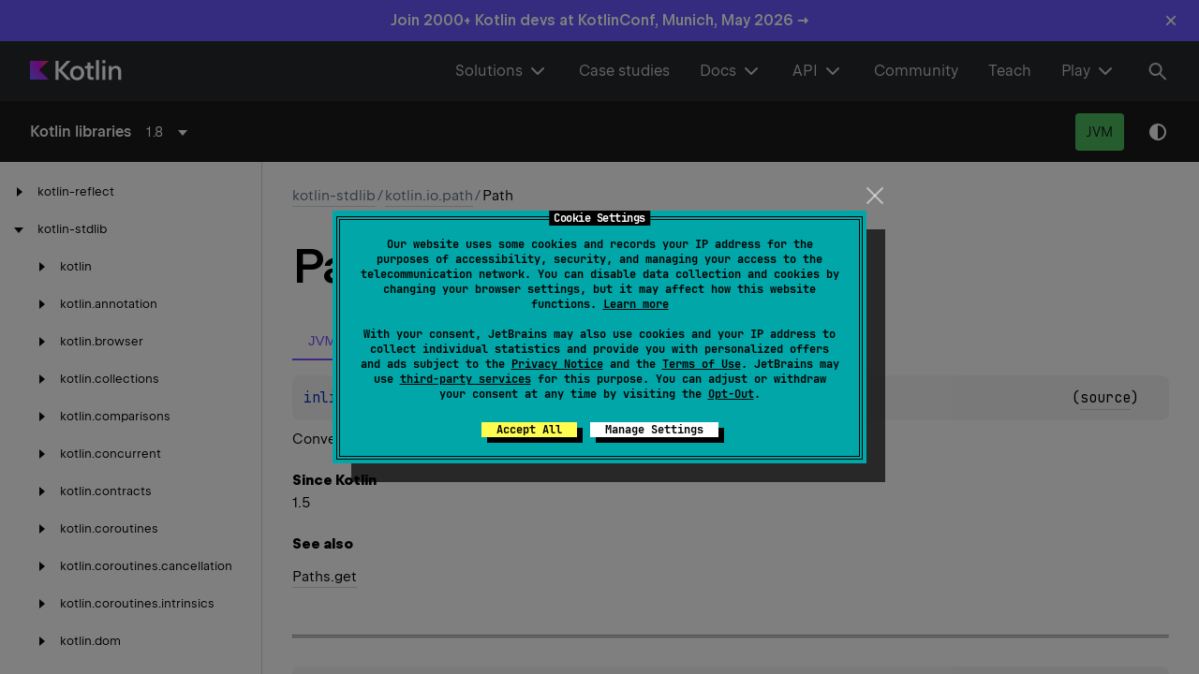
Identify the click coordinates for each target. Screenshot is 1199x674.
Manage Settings (654, 429)
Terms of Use (701, 364)
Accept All (529, 429)
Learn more (636, 304)
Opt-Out (731, 394)
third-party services (465, 379)
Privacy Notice (557, 364)
